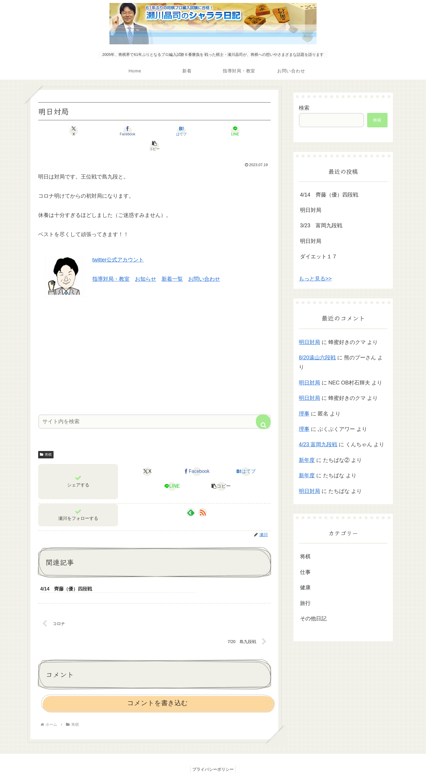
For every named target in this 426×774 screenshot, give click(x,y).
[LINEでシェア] (193, 131)
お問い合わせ (204, 264)
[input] (154, 407)
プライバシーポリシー (213, 755)
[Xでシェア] (76, 131)
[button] (232, 131)
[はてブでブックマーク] (154, 131)
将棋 (46, 440)
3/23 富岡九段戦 (321, 225)
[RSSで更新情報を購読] (202, 498)
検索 (304, 108)
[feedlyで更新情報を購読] (191, 498)
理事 (304, 414)
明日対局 (310, 210)
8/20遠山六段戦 (317, 358)
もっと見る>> (315, 279)
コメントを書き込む (157, 689)
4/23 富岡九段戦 (318, 444)
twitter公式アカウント (118, 245)
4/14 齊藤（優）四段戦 (329, 195)
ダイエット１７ (318, 256)
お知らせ (145, 264)
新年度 (307, 460)
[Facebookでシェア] (115, 131)
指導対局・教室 (111, 264)
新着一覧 (172, 264)
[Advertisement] (154, 339)
